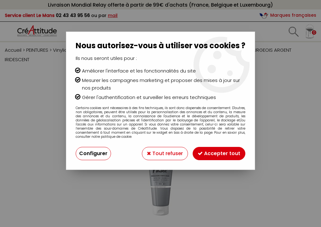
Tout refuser (164, 153)
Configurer (93, 153)
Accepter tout (219, 153)
